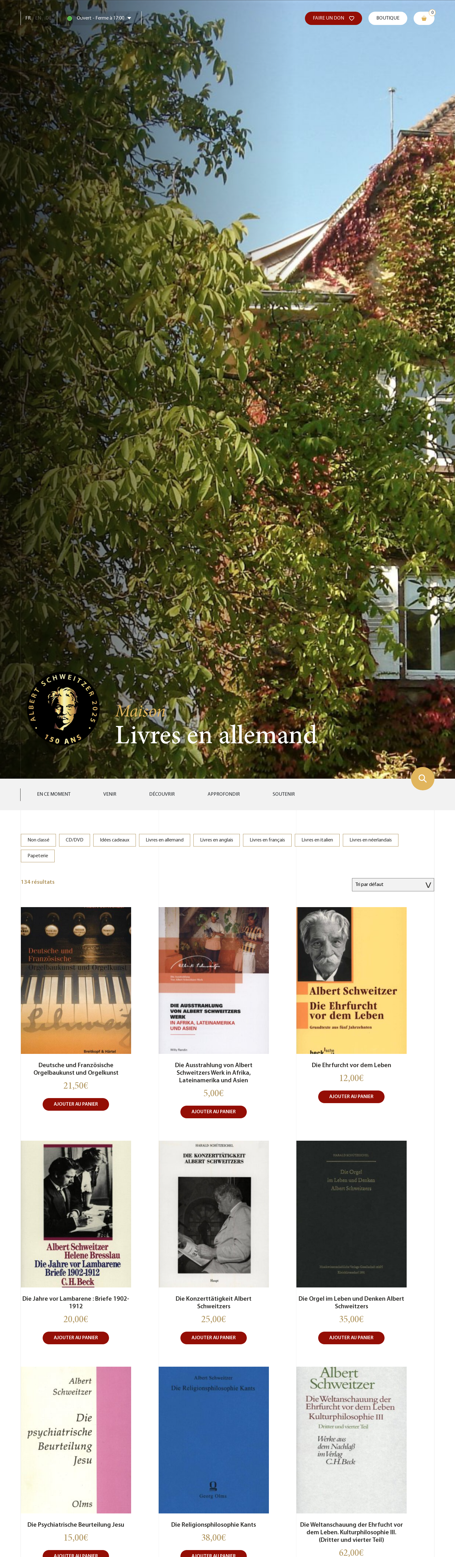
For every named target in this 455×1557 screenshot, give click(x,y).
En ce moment (53, 794)
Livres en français (267, 840)
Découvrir (162, 794)
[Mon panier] (424, 18)
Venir (109, 794)
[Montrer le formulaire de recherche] (422, 778)
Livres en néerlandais (370, 840)
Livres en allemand (165, 840)
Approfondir (224, 794)
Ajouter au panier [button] (76, 1104)
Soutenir (284, 794)
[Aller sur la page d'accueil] (63, 707)
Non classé (38, 840)
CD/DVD (74, 840)
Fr (28, 18)
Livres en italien (317, 840)
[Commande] (393, 884)
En (38, 18)
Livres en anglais (216, 840)
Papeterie (37, 856)
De (49, 18)
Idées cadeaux (114, 840)
